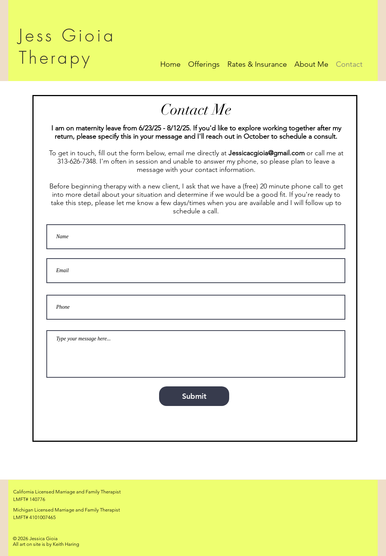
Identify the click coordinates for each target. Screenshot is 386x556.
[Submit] (194, 396)
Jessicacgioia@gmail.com (266, 153)
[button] (204, 64)
